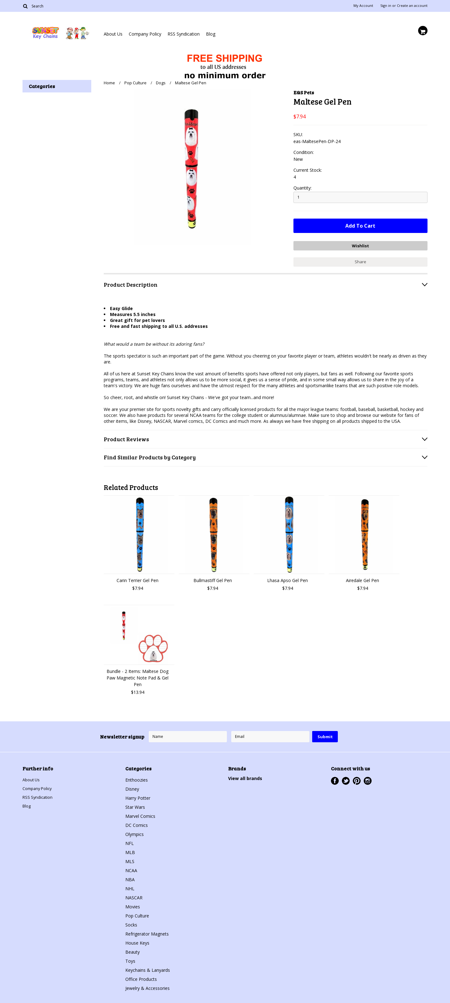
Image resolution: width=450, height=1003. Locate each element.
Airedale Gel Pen (362, 578)
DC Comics (136, 823)
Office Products (141, 977)
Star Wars (135, 805)
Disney (132, 787)
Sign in (385, 5)
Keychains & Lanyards (147, 968)
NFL (129, 841)
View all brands (245, 776)
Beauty (132, 950)
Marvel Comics (140, 814)
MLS (129, 859)
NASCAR (133, 895)
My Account (363, 5)
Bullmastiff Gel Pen (212, 578)
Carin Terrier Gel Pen (137, 578)
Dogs (161, 83)
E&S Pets (303, 92)
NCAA (131, 868)
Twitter (346, 779)
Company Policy (145, 34)
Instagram (368, 779)
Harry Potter (137, 796)
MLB (130, 850)
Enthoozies (136, 778)
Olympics (134, 832)
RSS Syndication (184, 34)
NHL (129, 886)
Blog (210, 34)
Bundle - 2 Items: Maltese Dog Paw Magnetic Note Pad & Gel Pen (137, 675)
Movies (132, 904)
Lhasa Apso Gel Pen (287, 578)
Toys (130, 959)
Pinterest (357, 779)
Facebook (335, 779)
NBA (130, 877)
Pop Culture (135, 83)
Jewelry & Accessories (147, 986)
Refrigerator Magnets (147, 932)
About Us (113, 34)
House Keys (137, 941)
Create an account (412, 5)
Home (109, 83)
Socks (131, 923)
